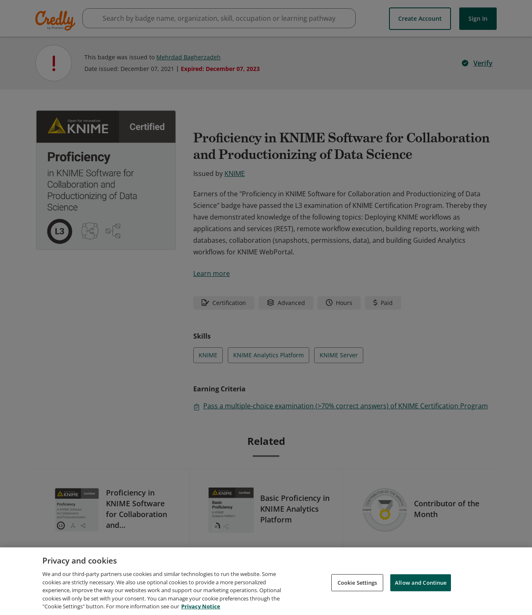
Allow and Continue (420, 582)
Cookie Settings (357, 582)
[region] (266, 581)
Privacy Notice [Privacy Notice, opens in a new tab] (200, 606)
